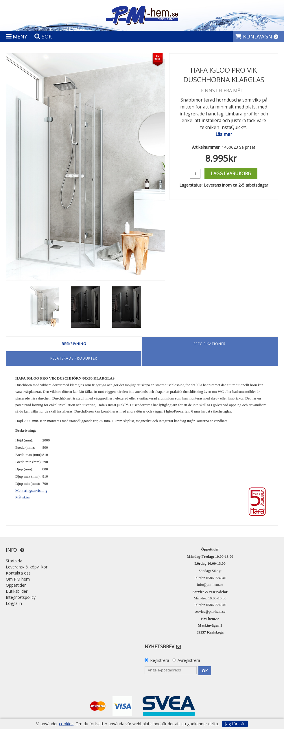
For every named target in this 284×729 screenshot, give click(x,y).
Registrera (159, 660)
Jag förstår (235, 723)
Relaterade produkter (73, 358)
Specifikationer (209, 343)
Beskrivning (74, 343)
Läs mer (223, 134)
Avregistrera (189, 660)
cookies (66, 723)
